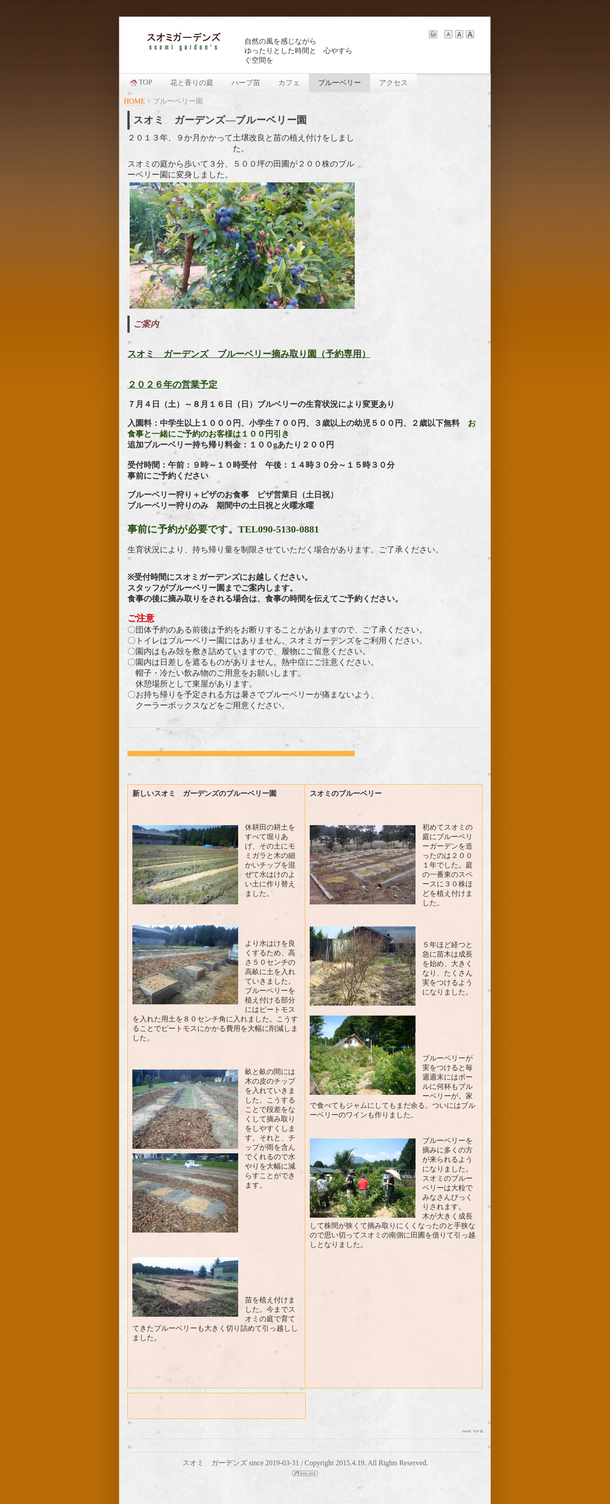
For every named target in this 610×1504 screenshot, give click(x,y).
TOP (140, 82)
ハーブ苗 (245, 82)
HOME (134, 101)
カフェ (289, 82)
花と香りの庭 (191, 82)
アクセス (393, 82)
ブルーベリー (339, 82)
